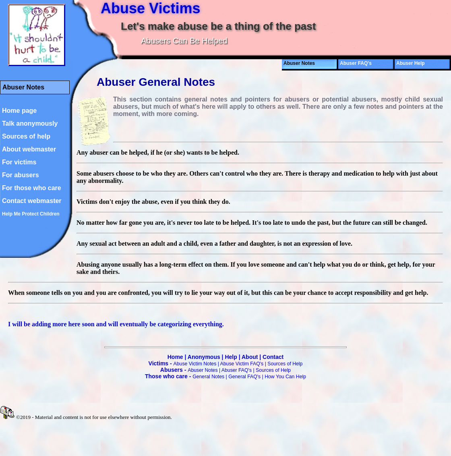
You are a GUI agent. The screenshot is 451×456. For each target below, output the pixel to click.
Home (175, 357)
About (250, 357)
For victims (19, 162)
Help (231, 357)
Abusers (171, 370)
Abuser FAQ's (356, 63)
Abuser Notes (202, 370)
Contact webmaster (32, 200)
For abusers (20, 175)
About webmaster (29, 149)
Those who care (166, 376)
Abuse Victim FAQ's (242, 364)
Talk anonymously (30, 123)
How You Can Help (285, 376)
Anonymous (204, 357)
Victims (159, 363)
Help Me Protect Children (31, 214)
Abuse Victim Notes (195, 364)
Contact (273, 357)
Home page (19, 110)
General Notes (208, 376)
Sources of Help (284, 364)
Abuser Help (410, 63)
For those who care (31, 187)
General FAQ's (244, 376)
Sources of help (26, 136)
